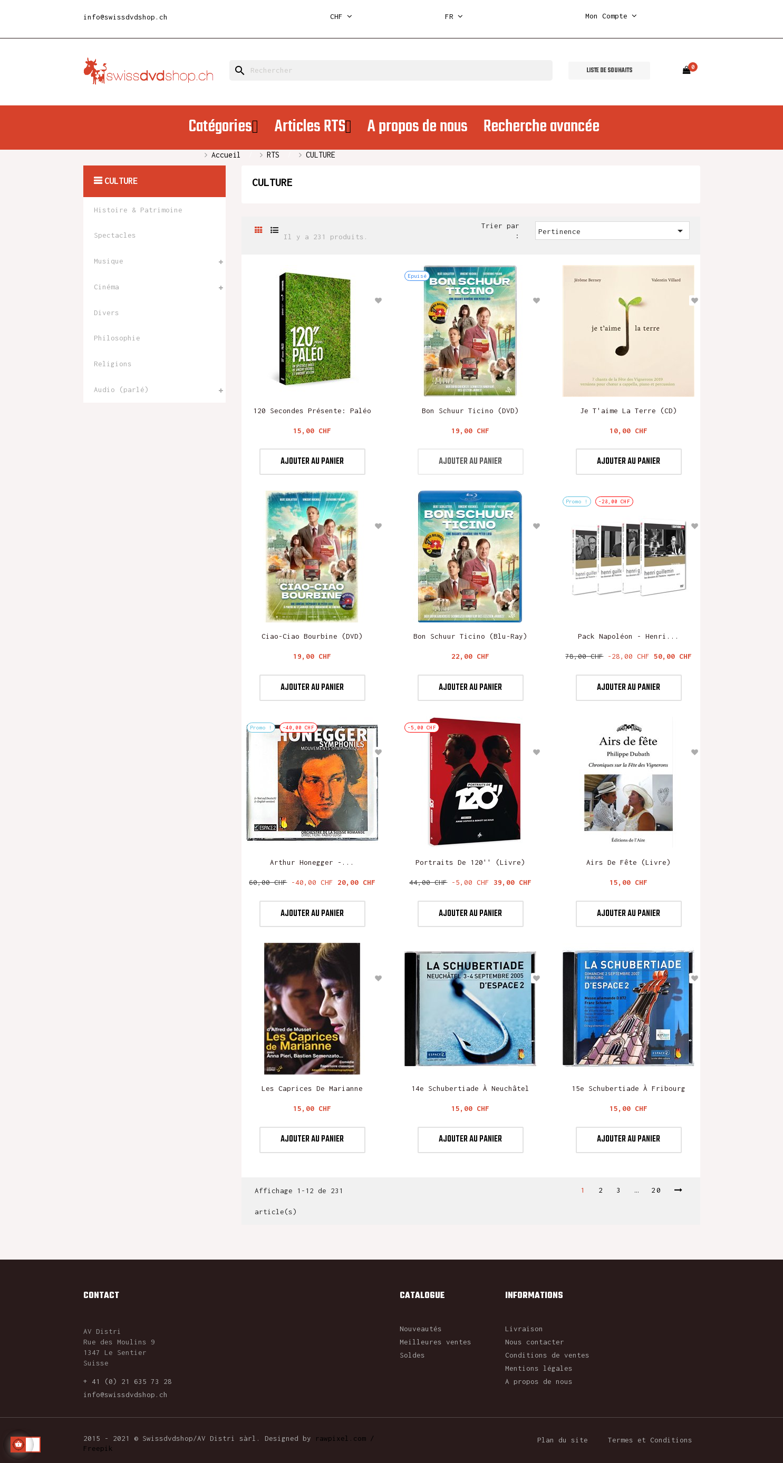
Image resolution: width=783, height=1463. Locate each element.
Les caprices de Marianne (312, 1088)
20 (656, 1190)
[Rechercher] (391, 70)
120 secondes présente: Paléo (312, 410)
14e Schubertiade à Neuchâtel (470, 1088)
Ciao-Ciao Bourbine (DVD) (312, 636)
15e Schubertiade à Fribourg (628, 1088)
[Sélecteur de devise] (341, 16)
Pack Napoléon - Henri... (628, 636)
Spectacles (115, 235)
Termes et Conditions (650, 1440)
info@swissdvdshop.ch (125, 17)
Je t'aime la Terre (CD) (628, 410)
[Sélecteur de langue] (454, 16)
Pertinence (612, 231)
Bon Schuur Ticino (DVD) (470, 410)
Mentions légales (539, 1368)
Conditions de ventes (547, 1355)
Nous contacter (534, 1342)
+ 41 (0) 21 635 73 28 (127, 1381)
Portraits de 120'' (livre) (470, 862)
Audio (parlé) (121, 389)
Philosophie (117, 338)
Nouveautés (421, 1328)
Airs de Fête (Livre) (628, 862)
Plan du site (562, 1440)
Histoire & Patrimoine (138, 210)
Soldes (412, 1355)
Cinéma (106, 286)
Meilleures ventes (435, 1342)
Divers (106, 312)
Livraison (524, 1328)
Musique (108, 261)
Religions (113, 363)
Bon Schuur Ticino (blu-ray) (470, 636)
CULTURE (121, 181)
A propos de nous (539, 1381)
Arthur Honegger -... (312, 862)
